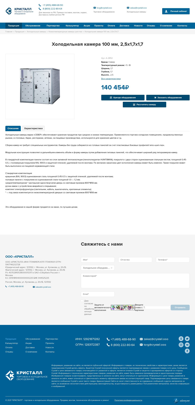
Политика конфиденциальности (128, 400)
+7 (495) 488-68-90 (53, 5)
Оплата (111, 25)
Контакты (182, 25)
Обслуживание (32, 25)
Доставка (124, 25)
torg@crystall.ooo (104, 8)
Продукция (13, 25)
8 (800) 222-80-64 (52, 8)
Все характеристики (111, 78)
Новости (138, 25)
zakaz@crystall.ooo (138, 8)
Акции (87, 25)
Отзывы (151, 25)
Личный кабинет (178, 11)
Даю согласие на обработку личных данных (87, 308)
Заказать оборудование (168, 97)
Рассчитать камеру (144, 104)
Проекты (98, 25)
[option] (39, 86)
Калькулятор (72, 25)
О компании (166, 25)
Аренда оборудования (123, 97)
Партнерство (53, 25)
